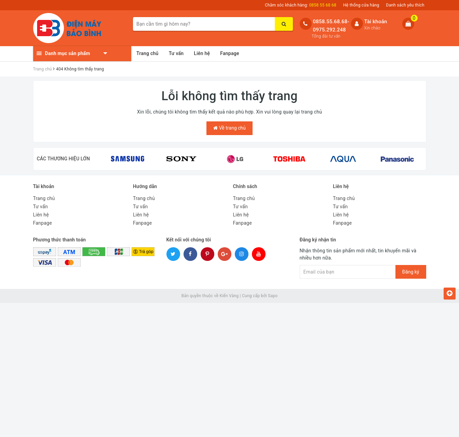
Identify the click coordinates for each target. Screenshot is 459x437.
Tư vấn (176, 53)
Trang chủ (147, 53)
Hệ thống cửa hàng (361, 5)
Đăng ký (410, 272)
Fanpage (229, 53)
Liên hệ (202, 53)
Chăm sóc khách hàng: (300, 5)
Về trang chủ (229, 128)
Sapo (273, 295)
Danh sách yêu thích (405, 5)
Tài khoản (375, 21)
